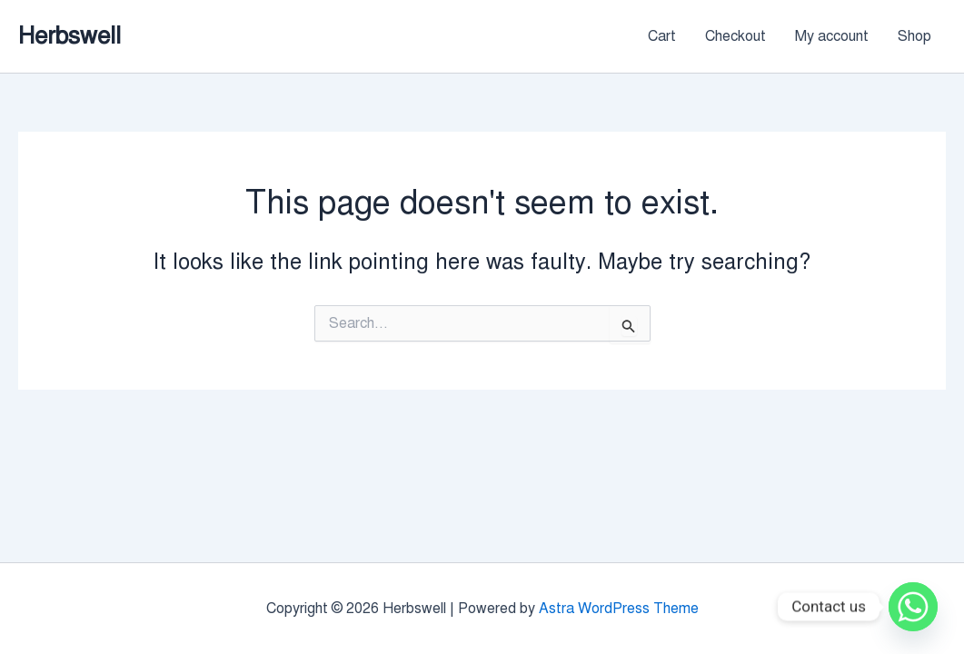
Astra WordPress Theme (619, 609)
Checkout (735, 36)
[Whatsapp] (913, 606)
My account (832, 36)
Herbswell (69, 35)
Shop (914, 36)
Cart (662, 36)
